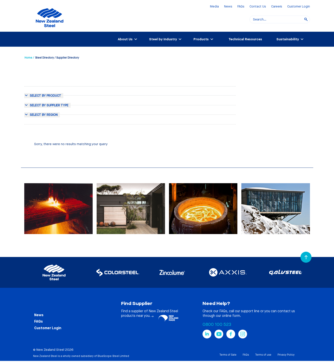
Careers (276, 7)
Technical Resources (245, 39)
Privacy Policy (286, 354)
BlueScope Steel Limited (113, 356)
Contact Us (258, 7)
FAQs (240, 7)
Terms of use (263, 354)
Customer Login (298, 7)
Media (214, 7)
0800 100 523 (217, 324)
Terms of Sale (227, 354)
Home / (29, 57)
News (228, 7)
